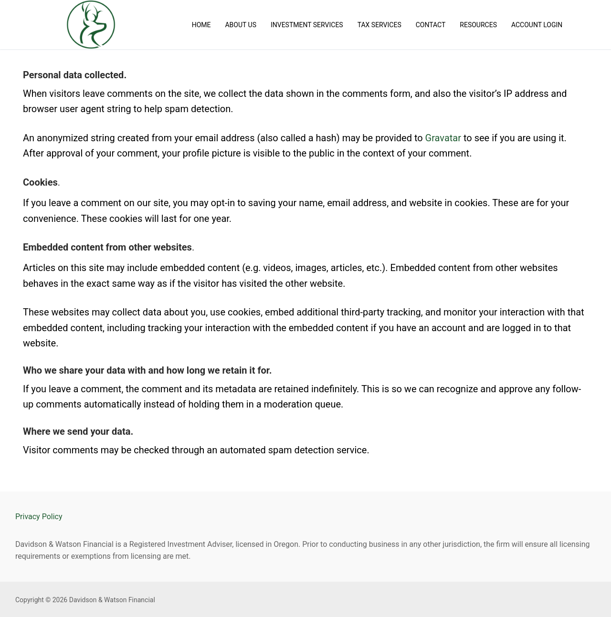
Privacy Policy (39, 516)
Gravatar (443, 138)
